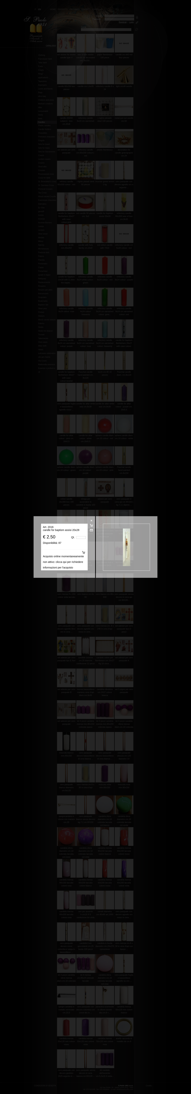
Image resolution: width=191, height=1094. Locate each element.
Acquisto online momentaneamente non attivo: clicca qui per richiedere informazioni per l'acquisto (63, 562)
